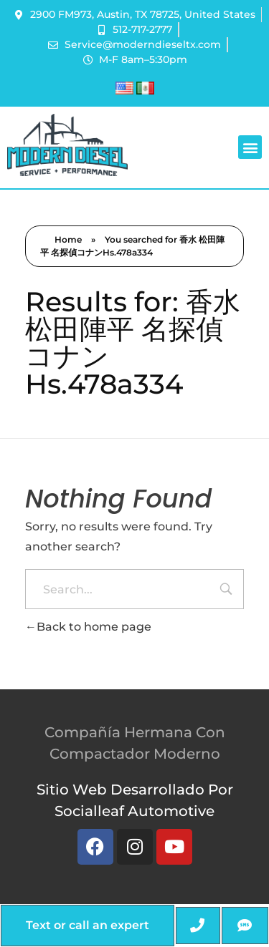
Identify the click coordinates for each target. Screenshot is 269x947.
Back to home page (88, 626)
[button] (250, 147)
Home (68, 239)
